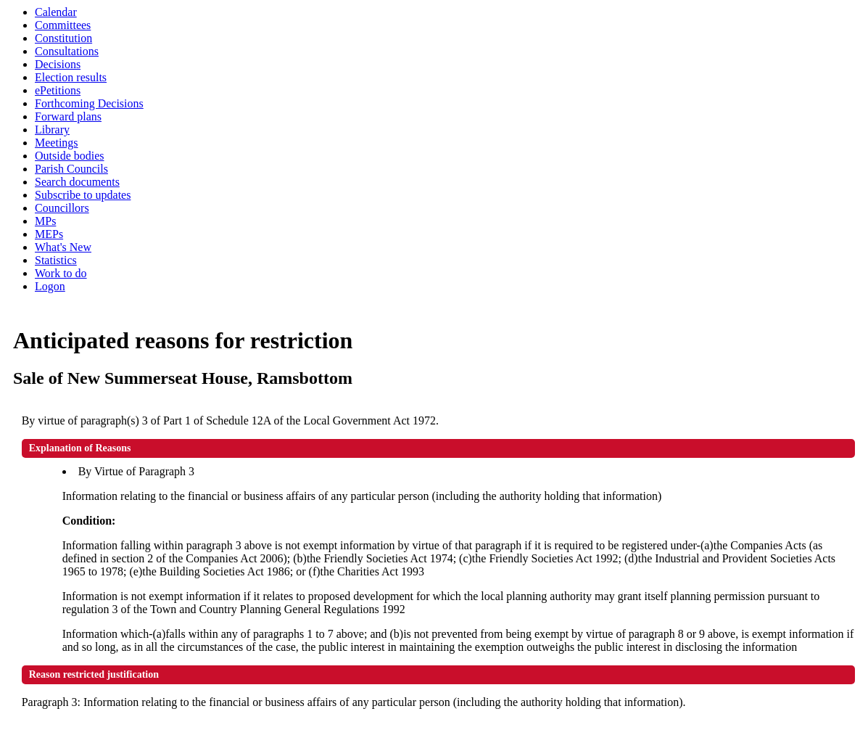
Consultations (67, 51)
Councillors (62, 208)
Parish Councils (71, 169)
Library (52, 129)
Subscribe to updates (83, 195)
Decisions (57, 64)
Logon (50, 286)
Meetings (56, 142)
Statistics (56, 260)
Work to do (61, 273)
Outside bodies (69, 155)
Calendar (56, 12)
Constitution (63, 38)
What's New (63, 247)
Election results (71, 77)
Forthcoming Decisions (89, 103)
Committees (63, 25)
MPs (45, 221)
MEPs (49, 234)
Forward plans (68, 116)
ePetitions (57, 90)
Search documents (77, 182)
